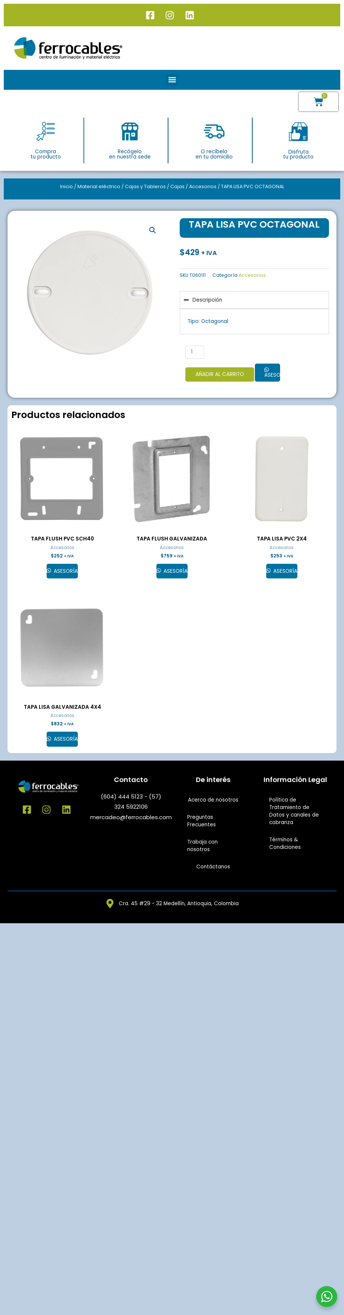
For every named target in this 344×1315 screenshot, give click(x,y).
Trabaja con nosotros (202, 845)
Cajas (177, 186)
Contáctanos (213, 866)
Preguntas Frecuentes (201, 821)
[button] (172, 80)
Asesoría (272, 375)
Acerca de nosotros (213, 799)
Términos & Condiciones (285, 843)
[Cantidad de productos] (194, 352)
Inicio (66, 186)
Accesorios (203, 186)
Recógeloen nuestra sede (130, 154)
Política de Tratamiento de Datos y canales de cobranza (294, 811)
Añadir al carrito (219, 374)
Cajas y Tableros (145, 186)
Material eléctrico (98, 186)
